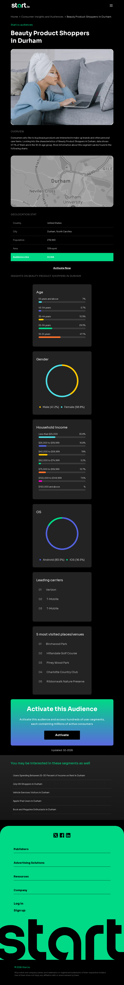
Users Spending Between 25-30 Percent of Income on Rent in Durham (49, 775)
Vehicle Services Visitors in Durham (31, 792)
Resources (21, 876)
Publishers (21, 849)
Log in (18, 903)
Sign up (19, 910)
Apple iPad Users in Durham (27, 801)
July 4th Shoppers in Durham (27, 784)
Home (14, 16)
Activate (62, 735)
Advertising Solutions (29, 862)
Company (20, 890)
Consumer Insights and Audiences (42, 16)
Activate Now (62, 268)
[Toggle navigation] (110, 5)
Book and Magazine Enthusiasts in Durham (34, 809)
